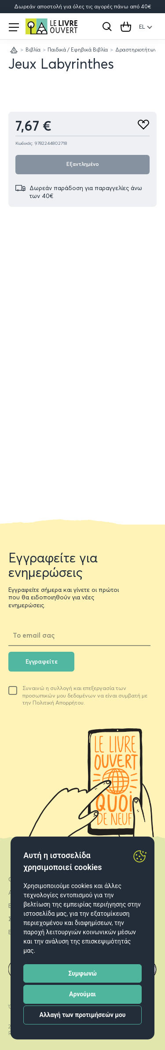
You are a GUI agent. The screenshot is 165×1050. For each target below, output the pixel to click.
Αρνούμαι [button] (82, 994)
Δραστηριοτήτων (136, 50)
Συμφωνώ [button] (82, 973)
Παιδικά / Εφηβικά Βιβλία (78, 50)
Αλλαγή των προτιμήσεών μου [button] (83, 1014)
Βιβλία (33, 50)
